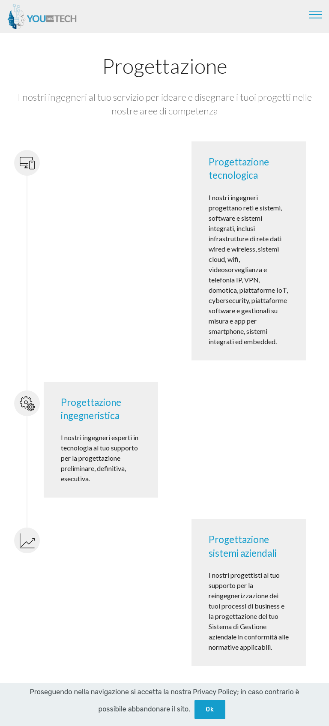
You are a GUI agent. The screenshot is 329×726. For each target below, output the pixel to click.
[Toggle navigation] (315, 14)
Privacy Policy (215, 692)
